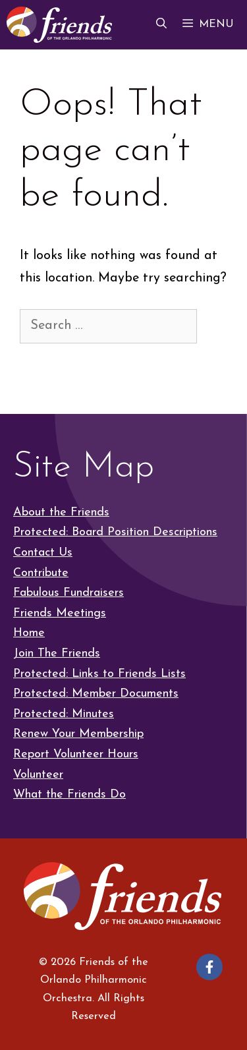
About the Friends (61, 512)
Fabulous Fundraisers (68, 593)
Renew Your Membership (78, 734)
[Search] (41, 362)
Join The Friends (56, 653)
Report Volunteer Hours (75, 754)
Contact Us (42, 552)
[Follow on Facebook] (209, 967)
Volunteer (38, 775)
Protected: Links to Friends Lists (99, 674)
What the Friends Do (69, 794)
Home (29, 633)
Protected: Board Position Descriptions (115, 532)
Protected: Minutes (63, 714)
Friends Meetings (59, 613)
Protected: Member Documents (95, 693)
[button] (161, 24)
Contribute (41, 573)
